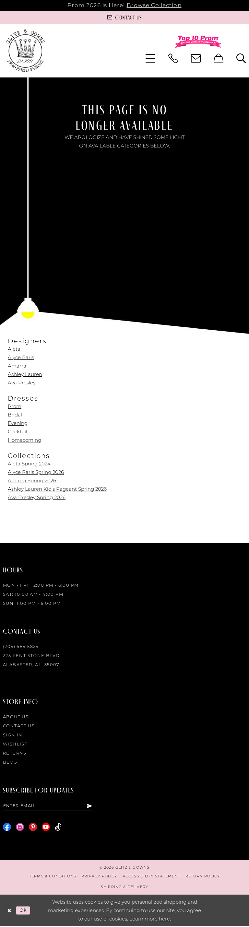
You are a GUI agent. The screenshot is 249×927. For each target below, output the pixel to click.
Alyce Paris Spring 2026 (36, 472)
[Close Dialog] (9, 911)
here (164, 919)
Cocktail (17, 431)
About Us (16, 716)
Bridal (15, 415)
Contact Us (19, 725)
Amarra (17, 366)
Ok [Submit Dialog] (24, 911)
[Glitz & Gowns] (25, 50)
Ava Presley (22, 383)
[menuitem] (150, 58)
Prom (14, 406)
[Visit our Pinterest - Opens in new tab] (33, 828)
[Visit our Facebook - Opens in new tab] (7, 828)
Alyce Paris (21, 357)
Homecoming (24, 440)
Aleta (14, 349)
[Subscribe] (89, 806)
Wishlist (15, 743)
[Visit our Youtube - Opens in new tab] (46, 828)
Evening (18, 423)
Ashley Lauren (25, 374)
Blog (10, 762)
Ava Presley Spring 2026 (36, 497)
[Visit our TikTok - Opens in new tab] (58, 828)
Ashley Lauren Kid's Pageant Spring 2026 (57, 489)
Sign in (13, 734)
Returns (15, 753)
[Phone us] (173, 58)
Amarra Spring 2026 (32, 480)
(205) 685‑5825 (21, 646)
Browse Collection (154, 5)
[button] (150, 58)
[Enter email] (48, 806)
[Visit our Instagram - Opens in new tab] (20, 828)
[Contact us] (124, 17)
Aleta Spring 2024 (29, 464)
